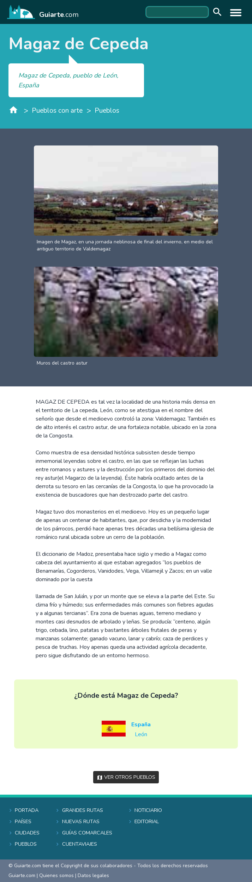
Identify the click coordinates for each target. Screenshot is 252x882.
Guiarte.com (21, 875)
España (141, 724)
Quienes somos (56, 875)
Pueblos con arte (57, 110)
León (141, 734)
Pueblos (107, 110)
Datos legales (93, 875)
